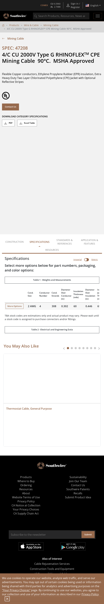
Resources (26, 489)
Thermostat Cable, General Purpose (29, 408)
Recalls (78, 493)
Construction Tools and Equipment (52, 569)
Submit (88, 534)
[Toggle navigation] (97, 16)
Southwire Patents (78, 489)
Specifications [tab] (39, 242)
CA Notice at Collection (26, 505)
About (26, 493)
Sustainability (78, 477)
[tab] (68, 348)
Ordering (26, 485)
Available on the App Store (31, 546)
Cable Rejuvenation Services (52, 564)
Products (14, 25)
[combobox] (61, 16)
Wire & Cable (31, 25)
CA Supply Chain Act (26, 513)
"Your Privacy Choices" (16, 590)
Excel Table (27, 123)
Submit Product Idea (78, 497)
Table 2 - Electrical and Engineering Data (52, 329)
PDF (8, 123)
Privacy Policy (90, 594)
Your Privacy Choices (26, 509)
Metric (94, 259)
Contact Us (10, 106)
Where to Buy (26, 481)
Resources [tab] (52, 249)
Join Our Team (78, 481)
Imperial (77, 259)
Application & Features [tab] (89, 241)
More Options (14, 306)
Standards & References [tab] (64, 241)
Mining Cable (51, 25)
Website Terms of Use (26, 497)
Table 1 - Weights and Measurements (52, 279)
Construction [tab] (14, 241)
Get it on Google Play (73, 546)
